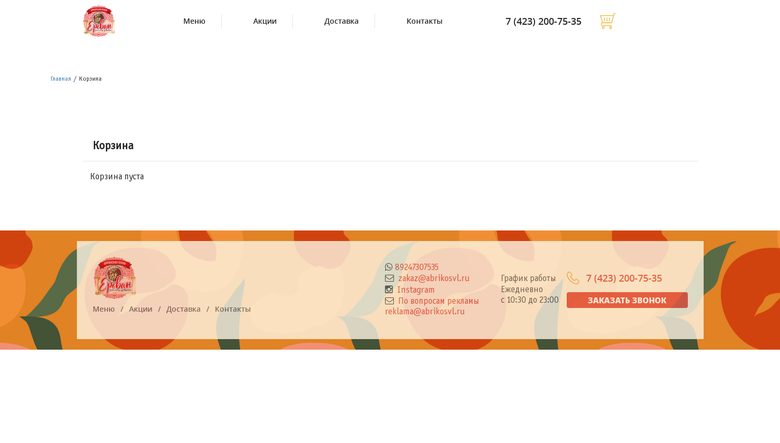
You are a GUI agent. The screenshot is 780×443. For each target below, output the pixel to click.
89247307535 (417, 268)
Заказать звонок (627, 300)
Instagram (415, 290)
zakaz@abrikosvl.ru (433, 279)
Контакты (424, 21)
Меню (194, 21)
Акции (265, 21)
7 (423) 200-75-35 (543, 21)
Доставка (341, 21)
